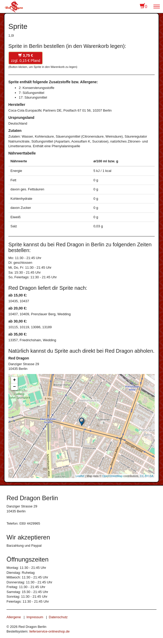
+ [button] (14, 380)
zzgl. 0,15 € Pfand (25, 58)
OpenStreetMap (112, 476)
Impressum (34, 617)
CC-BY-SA (146, 476)
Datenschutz (58, 617)
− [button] (14, 387)
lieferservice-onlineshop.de (49, 631)
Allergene (14, 617)
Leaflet (80, 476)
